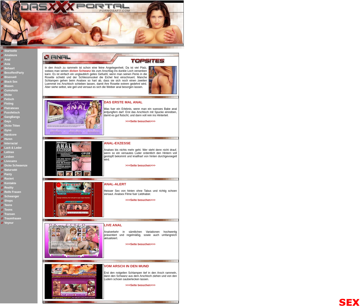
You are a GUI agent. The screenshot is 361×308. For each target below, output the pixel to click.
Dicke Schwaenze (15, 165)
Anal (7, 59)
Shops (8, 200)
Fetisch (9, 99)
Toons (8, 209)
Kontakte (10, 183)
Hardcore (10, 134)
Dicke (8, 94)
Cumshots (11, 90)
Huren (8, 139)
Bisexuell (10, 77)
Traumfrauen (12, 218)
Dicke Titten (12, 125)
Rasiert (9, 178)
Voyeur (9, 222)
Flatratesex (11, 108)
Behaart (9, 68)
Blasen (8, 86)
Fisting (8, 103)
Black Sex (10, 81)
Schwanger (11, 196)
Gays (7, 121)
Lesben (9, 156)
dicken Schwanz (80, 71)
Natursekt (10, 169)
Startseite (10, 50)
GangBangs (12, 117)
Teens (8, 205)
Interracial (10, 143)
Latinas (9, 152)
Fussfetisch (12, 112)
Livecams (10, 161)
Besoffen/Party (14, 72)
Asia (7, 64)
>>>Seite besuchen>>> (140, 121)
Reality (8, 187)
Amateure (10, 55)
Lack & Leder (13, 147)
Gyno (8, 130)
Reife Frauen (12, 192)
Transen (9, 214)
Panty (8, 174)
